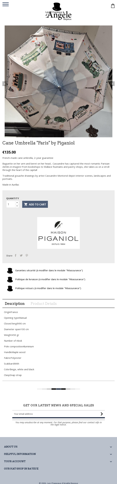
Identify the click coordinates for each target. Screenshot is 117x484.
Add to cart (35, 208)
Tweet (23, 258)
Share (17, 258)
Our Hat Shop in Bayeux (21, 468)
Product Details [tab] (43, 307)
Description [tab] (15, 307)
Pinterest (28, 258)
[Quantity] (10, 207)
